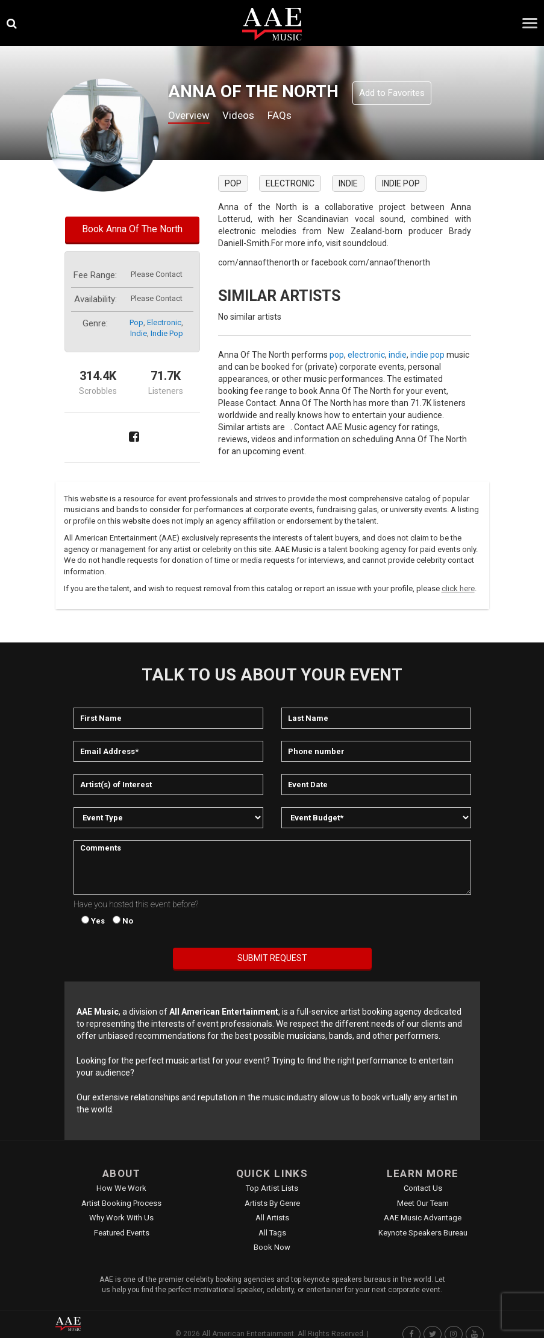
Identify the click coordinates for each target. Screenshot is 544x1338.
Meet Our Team (423, 1203)
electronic (164, 322)
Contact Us (423, 1188)
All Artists (272, 1217)
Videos (243, 115)
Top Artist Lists (272, 1188)
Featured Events (121, 1232)
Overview (190, 115)
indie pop (167, 333)
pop (136, 322)
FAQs (286, 115)
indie (138, 333)
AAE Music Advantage (422, 1217)
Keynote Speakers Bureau (422, 1232)
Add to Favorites (392, 92)
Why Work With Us (121, 1217)
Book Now (272, 1247)
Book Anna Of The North (132, 229)
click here (458, 588)
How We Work (121, 1188)
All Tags (272, 1232)
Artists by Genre (272, 1203)
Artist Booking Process (121, 1203)
